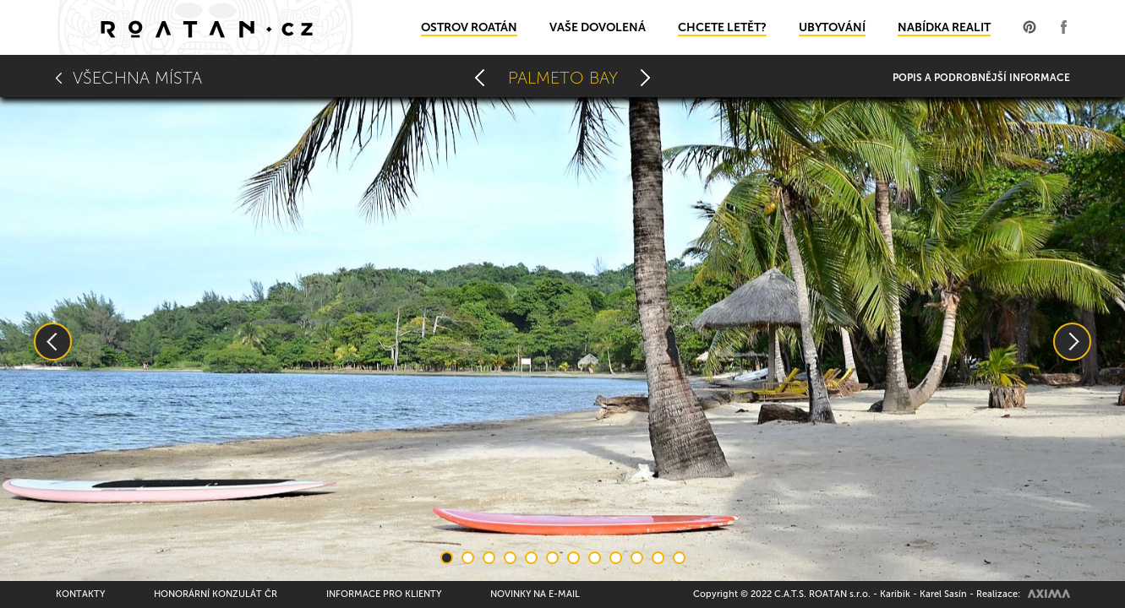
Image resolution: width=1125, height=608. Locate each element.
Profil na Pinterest (1029, 27)
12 (679, 557)
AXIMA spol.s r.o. (1049, 593)
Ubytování (832, 27)
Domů (206, 27)
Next (1072, 342)
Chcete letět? (722, 27)
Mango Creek (480, 77)
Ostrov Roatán (469, 27)
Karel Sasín (943, 594)
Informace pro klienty (383, 594)
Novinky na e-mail (535, 594)
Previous (53, 342)
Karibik (895, 594)
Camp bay (645, 77)
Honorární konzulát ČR (215, 594)
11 (658, 557)
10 (637, 557)
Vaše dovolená (597, 27)
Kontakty (80, 594)
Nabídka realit (944, 27)
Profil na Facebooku (1063, 27)
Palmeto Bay (563, 78)
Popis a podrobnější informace (981, 78)
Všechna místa (137, 78)
